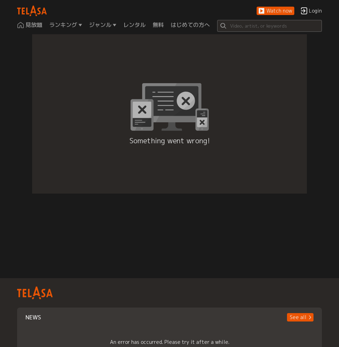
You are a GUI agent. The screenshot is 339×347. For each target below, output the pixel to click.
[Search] (269, 26)
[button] (275, 11)
